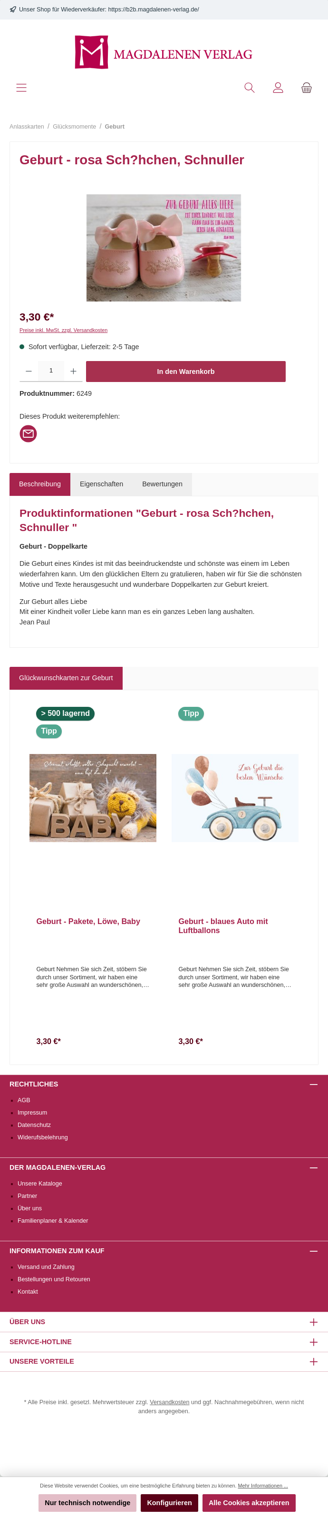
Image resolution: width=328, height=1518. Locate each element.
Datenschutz (34, 1125)
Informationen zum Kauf (57, 1251)
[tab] (40, 484)
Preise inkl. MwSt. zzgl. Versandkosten (63, 330)
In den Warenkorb (186, 371)
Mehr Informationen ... (263, 1485)
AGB (24, 1100)
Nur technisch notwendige (87, 1503)
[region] (164, 248)
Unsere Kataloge (40, 1183)
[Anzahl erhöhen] (73, 371)
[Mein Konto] (278, 88)
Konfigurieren (169, 1503)
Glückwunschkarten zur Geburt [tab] (66, 678)
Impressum (32, 1112)
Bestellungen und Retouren (54, 1279)
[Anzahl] (51, 371)
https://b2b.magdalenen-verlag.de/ (153, 9)
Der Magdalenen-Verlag (58, 1167)
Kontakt (28, 1291)
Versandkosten (169, 1402)
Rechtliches (34, 1084)
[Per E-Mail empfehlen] (28, 433)
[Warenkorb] (306, 88)
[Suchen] (249, 88)
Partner (27, 1196)
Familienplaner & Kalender (53, 1220)
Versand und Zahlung (46, 1267)
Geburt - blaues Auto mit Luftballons (223, 926)
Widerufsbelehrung (43, 1137)
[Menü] (21, 88)
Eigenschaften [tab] (101, 484)
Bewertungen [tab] (162, 484)
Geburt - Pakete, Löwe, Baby (88, 921)
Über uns (30, 1208)
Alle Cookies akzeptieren (249, 1503)
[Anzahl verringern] (28, 371)
